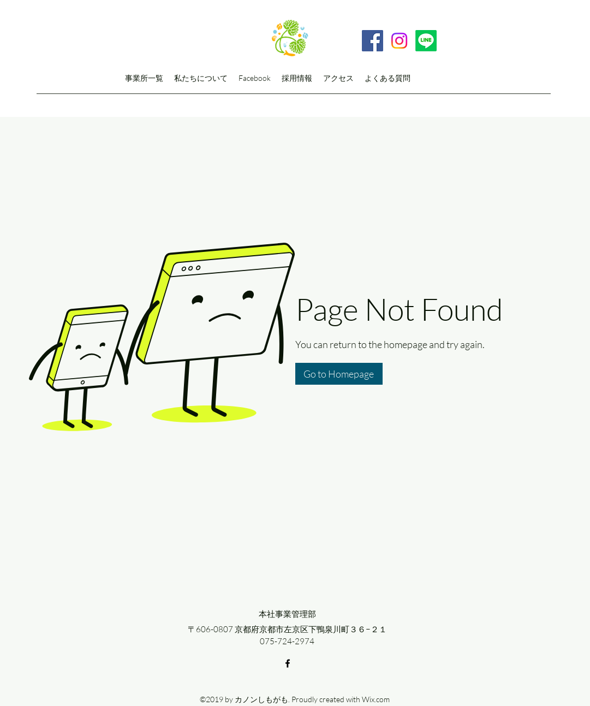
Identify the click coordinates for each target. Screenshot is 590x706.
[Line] (426, 40)
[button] (339, 374)
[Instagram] (399, 40)
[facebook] (287, 663)
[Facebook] (372, 40)
